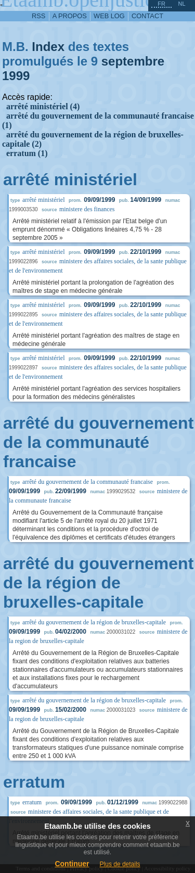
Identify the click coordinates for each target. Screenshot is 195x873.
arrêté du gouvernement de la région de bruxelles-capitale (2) (93, 139)
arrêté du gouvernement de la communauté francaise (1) (98, 120)
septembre (132, 61)
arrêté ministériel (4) (43, 106)
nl (181, 4)
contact (147, 16)
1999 (16, 76)
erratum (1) (27, 153)
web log (109, 16)
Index (48, 47)
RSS (38, 16)
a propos (70, 16)
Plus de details (120, 864)
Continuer (72, 863)
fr (161, 4)
